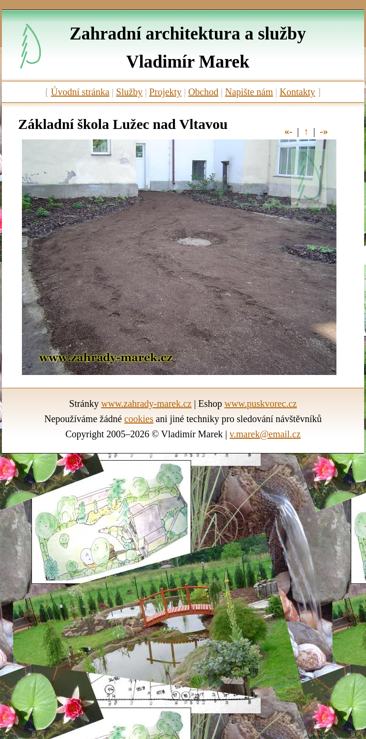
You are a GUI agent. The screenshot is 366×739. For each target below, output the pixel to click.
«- (289, 131)
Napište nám (249, 92)
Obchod (203, 92)
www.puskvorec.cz (260, 403)
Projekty (165, 92)
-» (324, 131)
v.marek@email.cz (265, 434)
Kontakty (297, 92)
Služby (129, 92)
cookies (138, 419)
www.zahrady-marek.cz (146, 403)
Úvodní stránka (80, 92)
